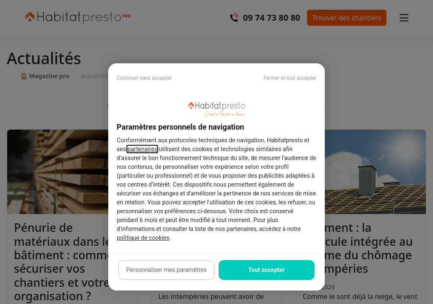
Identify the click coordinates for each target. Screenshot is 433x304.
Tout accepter (266, 269)
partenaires (142, 149)
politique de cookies (143, 237)
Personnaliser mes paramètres (166, 269)
